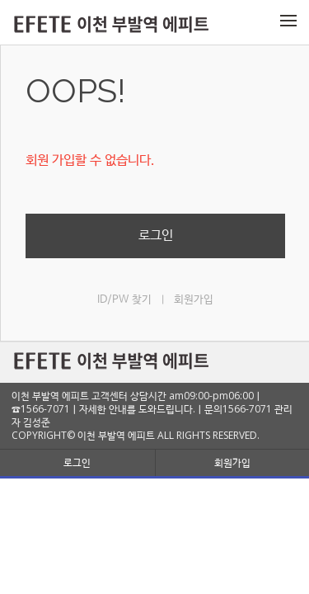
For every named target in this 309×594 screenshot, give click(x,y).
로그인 (155, 235)
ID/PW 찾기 (124, 300)
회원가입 (193, 300)
